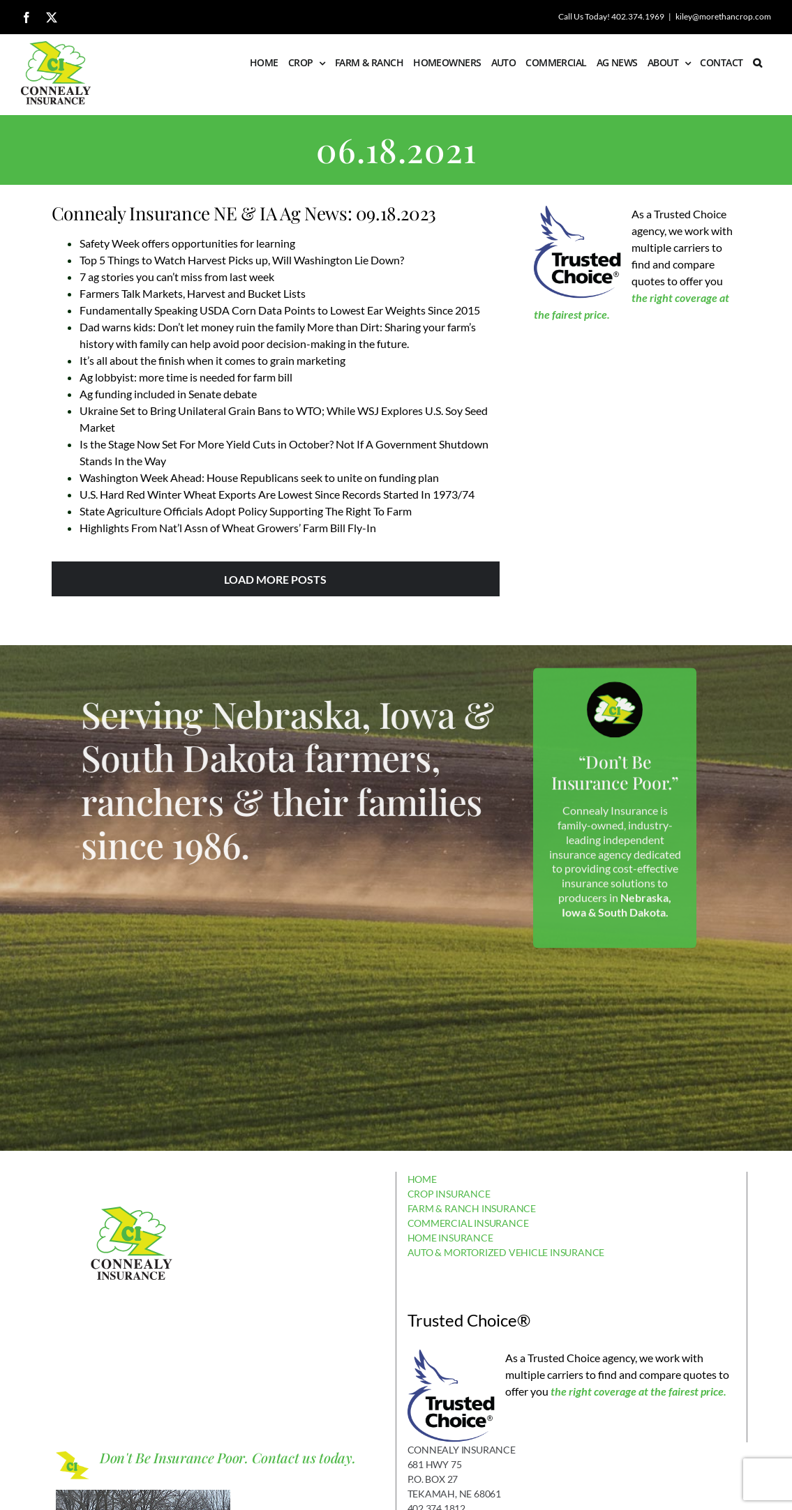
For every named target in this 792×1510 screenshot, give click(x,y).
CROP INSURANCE (449, 1194)
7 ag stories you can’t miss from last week (177, 276)
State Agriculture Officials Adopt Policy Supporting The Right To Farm (246, 511)
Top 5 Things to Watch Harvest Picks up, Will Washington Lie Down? (242, 259)
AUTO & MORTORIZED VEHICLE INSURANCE (506, 1252)
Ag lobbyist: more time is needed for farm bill (186, 377)
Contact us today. (304, 1457)
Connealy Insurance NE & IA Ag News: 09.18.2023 (244, 213)
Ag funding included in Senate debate (168, 393)
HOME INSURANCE (450, 1238)
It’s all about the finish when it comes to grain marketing (212, 360)
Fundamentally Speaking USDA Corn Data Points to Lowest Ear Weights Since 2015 (280, 310)
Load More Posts (275, 579)
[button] (757, 63)
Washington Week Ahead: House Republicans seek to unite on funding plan (259, 477)
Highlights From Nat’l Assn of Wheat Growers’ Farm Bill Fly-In (228, 527)
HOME (422, 1179)
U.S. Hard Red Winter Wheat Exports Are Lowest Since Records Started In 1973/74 (277, 494)
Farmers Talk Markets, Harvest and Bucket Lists (193, 293)
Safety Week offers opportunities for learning (187, 243)
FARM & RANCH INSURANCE (472, 1208)
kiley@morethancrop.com (723, 16)
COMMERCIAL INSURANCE (468, 1223)
